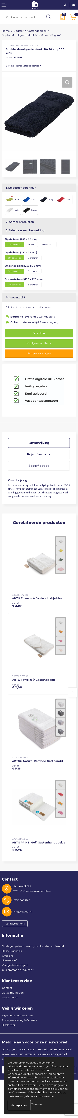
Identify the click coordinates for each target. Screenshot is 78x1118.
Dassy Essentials (12, 950)
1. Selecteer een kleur (21, 187)
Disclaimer (8, 1024)
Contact (7, 987)
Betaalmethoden (13, 992)
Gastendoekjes (36, 30)
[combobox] (22, 17)
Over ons (7, 955)
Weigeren (36, 1104)
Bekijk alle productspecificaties (23, 65)
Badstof (18, 30)
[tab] (39, 443)
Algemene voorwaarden (17, 1015)
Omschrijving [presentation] (38, 443)
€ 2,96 (17, 686)
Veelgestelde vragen (15, 965)
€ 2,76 (17, 848)
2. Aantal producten (20, 222)
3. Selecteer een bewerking (25, 230)
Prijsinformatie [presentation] (39, 454)
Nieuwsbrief (9, 960)
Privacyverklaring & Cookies (19, 1020)
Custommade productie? (18, 969)
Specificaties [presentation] (38, 466)
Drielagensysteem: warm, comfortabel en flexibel (33, 946)
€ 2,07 (17, 604)
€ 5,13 (16, 767)
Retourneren (10, 997)
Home (6, 30)
